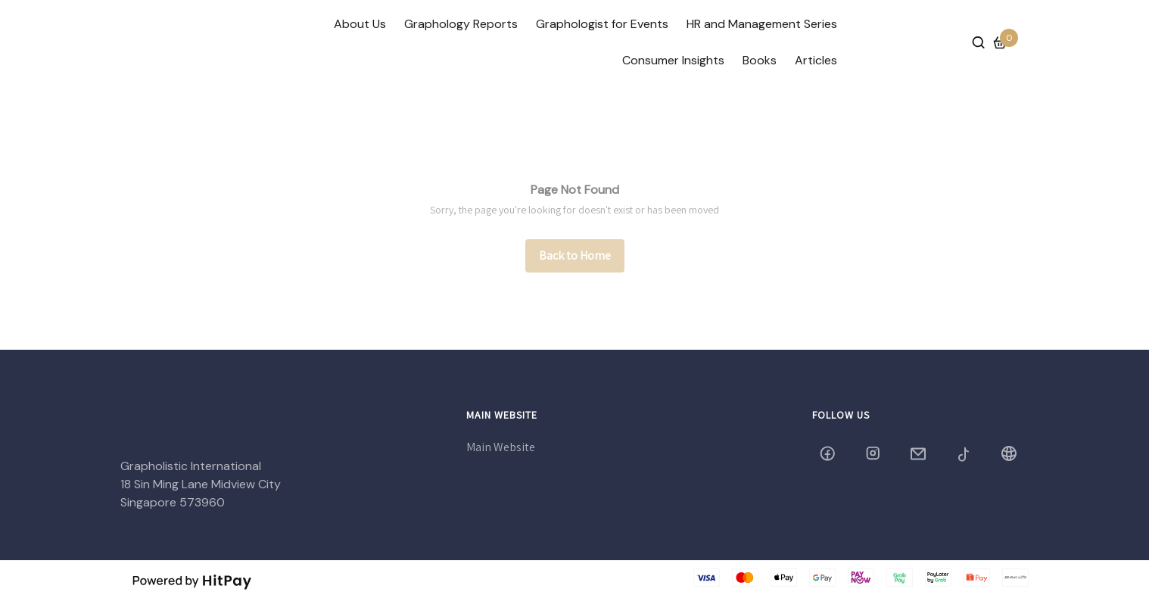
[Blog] (1010, 453)
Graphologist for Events (602, 24)
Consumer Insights (673, 60)
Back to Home (575, 255)
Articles (816, 60)
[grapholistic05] (874, 453)
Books (760, 60)
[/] (574, 256)
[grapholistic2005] (965, 453)
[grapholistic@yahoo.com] (919, 453)
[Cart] (999, 42)
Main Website (500, 447)
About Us (360, 24)
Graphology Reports (461, 24)
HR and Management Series (762, 24)
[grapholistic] (828, 453)
